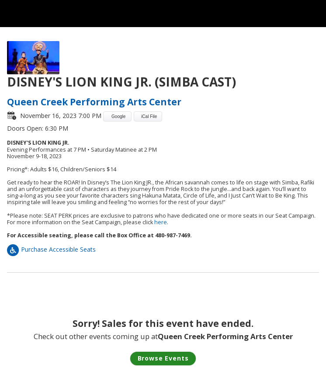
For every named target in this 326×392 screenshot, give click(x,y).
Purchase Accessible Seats (51, 249)
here (160, 222)
